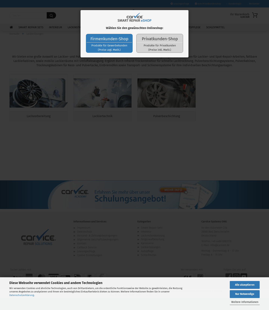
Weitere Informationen (244, 302)
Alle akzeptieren (244, 284)
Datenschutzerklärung (21, 295)
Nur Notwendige (244, 294)
